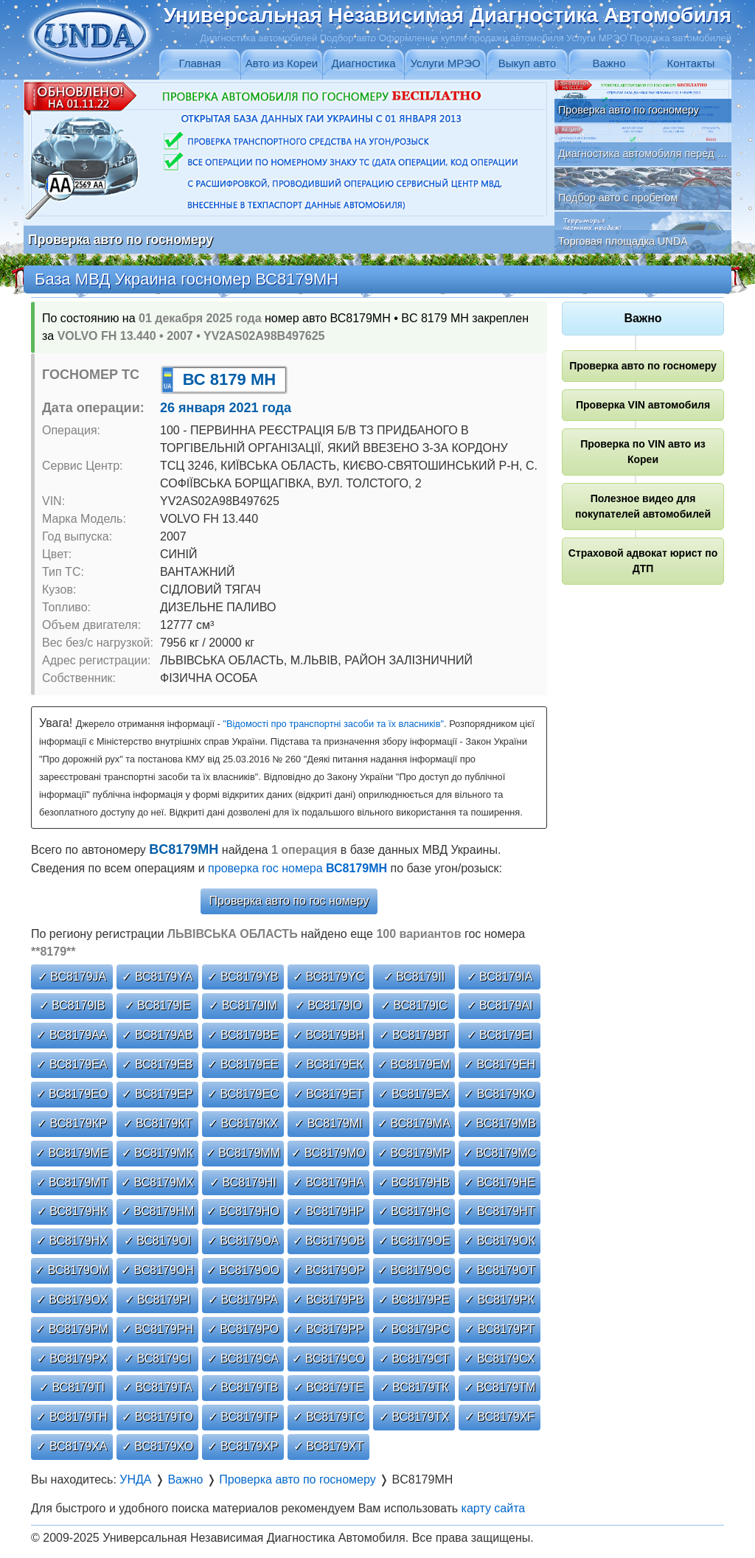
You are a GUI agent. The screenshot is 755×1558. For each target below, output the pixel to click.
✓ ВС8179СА (243, 1358)
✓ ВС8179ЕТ (328, 1094)
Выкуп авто (527, 63)
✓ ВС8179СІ (157, 1358)
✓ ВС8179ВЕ (242, 1035)
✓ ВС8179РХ (72, 1358)
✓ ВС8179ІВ (72, 1005)
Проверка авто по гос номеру (289, 900)
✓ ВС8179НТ (499, 1211)
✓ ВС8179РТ (499, 1329)
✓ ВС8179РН (157, 1329)
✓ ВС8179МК (157, 1153)
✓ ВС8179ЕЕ (242, 1064)
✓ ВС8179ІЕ (158, 1005)
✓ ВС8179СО (328, 1358)
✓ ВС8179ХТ (328, 1446)
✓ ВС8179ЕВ (157, 1064)
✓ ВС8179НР (328, 1211)
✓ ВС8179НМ (158, 1211)
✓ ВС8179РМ (71, 1329)
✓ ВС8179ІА (500, 976)
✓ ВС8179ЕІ (500, 1035)
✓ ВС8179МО (328, 1153)
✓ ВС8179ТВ (243, 1387)
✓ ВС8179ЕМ (414, 1064)
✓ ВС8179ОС (414, 1270)
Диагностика (364, 63)
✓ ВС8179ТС (328, 1417)
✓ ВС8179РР (328, 1329)
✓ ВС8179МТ (72, 1182)
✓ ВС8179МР (414, 1153)
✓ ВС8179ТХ (414, 1417)
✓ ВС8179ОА (243, 1240)
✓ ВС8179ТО (157, 1417)
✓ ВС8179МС (500, 1153)
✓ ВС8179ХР (242, 1446)
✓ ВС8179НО (242, 1211)
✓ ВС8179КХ (243, 1123)
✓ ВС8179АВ (157, 1035)
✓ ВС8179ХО (157, 1446)
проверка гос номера (297, 868)
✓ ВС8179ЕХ (413, 1094)
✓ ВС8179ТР (243, 1417)
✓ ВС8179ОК (499, 1240)
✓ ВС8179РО (243, 1329)
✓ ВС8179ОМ (72, 1270)
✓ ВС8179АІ (500, 1005)
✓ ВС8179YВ (242, 976)
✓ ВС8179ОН (157, 1270)
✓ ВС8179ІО (329, 1005)
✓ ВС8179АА (71, 1035)
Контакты (691, 63)
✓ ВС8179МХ (157, 1182)
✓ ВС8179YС (328, 976)
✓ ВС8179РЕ (413, 1299)
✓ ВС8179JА (72, 976)
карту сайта (494, 1508)
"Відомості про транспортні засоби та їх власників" (333, 723)
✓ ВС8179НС (414, 1211)
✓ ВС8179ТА (157, 1387)
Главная (199, 63)
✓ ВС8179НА (328, 1182)
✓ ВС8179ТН (71, 1417)
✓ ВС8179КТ (157, 1123)
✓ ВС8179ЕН (499, 1064)
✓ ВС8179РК (500, 1299)
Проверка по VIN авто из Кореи (643, 451)
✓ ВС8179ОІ (158, 1240)
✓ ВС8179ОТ (499, 1270)
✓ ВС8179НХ (72, 1240)
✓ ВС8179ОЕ (414, 1240)
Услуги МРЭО (445, 63)
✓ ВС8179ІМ (243, 1005)
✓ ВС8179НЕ (499, 1182)
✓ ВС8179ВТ (413, 1035)
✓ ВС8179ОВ (329, 1240)
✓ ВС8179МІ (328, 1123)
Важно (608, 63)
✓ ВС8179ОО (243, 1270)
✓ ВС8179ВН (328, 1035)
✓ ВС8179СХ (499, 1358)
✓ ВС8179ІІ (414, 976)
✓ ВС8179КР (72, 1123)
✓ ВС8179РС (414, 1329)
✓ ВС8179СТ (414, 1358)
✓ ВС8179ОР (329, 1270)
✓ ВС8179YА (157, 976)
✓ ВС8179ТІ (72, 1387)
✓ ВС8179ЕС (243, 1094)
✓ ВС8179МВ (499, 1123)
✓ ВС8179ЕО (72, 1094)
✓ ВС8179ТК (414, 1387)
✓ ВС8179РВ (328, 1299)
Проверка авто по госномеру (643, 366)
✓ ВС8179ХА (71, 1446)
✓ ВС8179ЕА (71, 1064)
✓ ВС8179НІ (242, 1182)
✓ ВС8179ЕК (328, 1064)
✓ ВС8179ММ (243, 1153)
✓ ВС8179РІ (158, 1299)
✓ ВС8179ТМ (500, 1387)
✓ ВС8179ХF (500, 1417)
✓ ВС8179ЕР (157, 1094)
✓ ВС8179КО (499, 1094)
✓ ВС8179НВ (414, 1182)
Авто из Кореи (282, 63)
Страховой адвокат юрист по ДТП (643, 560)
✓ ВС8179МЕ (71, 1153)
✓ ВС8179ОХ (72, 1299)
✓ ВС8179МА (414, 1123)
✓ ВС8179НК (72, 1211)
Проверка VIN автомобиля (643, 405)
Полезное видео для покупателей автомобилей (643, 506)
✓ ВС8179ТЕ (328, 1387)
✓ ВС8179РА (243, 1299)
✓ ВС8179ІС (414, 1005)
